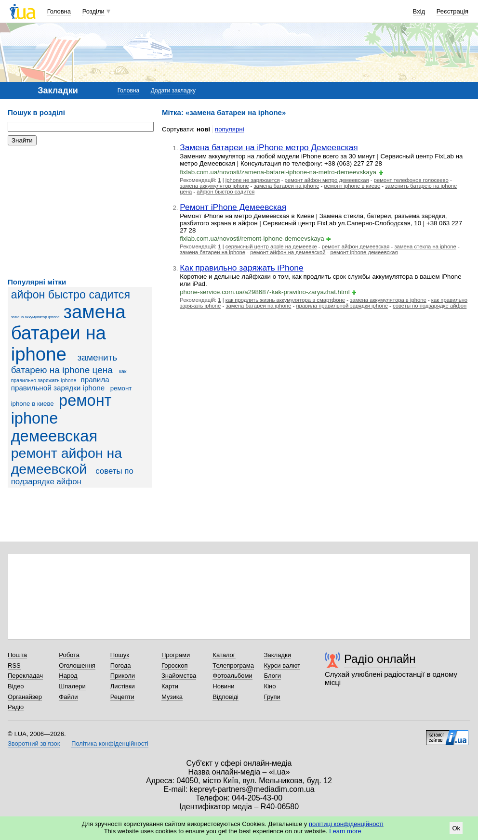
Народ (68, 675)
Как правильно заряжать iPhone (242, 267)
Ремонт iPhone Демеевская (233, 207)
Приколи (122, 675)
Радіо (16, 707)
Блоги (272, 675)
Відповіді (225, 696)
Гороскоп (174, 665)
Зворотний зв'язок (34, 743)
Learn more (345, 831)
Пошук (119, 655)
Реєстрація (452, 11)
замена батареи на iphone (68, 332)
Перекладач (25, 675)
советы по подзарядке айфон (429, 306)
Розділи (93, 11)
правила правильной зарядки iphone (60, 383)
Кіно (270, 686)
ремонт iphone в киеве (352, 186)
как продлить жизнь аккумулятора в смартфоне (285, 300)
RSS (14, 665)
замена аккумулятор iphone (35, 317)
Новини (223, 686)
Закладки (277, 655)
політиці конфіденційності (346, 823)
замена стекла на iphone (425, 246)
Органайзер (25, 696)
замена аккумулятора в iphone (388, 300)
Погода (120, 665)
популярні (229, 129)
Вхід (419, 11)
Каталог (223, 655)
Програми (175, 655)
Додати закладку (173, 90)
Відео (16, 686)
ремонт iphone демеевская (364, 252)
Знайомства (178, 675)
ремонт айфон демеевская (356, 246)
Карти (169, 686)
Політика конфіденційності (109, 743)
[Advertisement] (80, 212)
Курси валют (282, 665)
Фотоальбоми (232, 675)
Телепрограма (233, 665)
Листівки (122, 686)
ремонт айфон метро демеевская (327, 180)
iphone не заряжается (253, 180)
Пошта (17, 655)
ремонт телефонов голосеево (411, 180)
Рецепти (122, 696)
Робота (69, 655)
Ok (456, 828)
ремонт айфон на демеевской (66, 461)
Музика (172, 696)
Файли (68, 696)
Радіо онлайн (380, 658)
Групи (272, 696)
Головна (59, 11)
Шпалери (72, 686)
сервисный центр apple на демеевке (271, 246)
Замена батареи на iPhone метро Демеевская (269, 147)
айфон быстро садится (70, 294)
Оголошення (77, 665)
